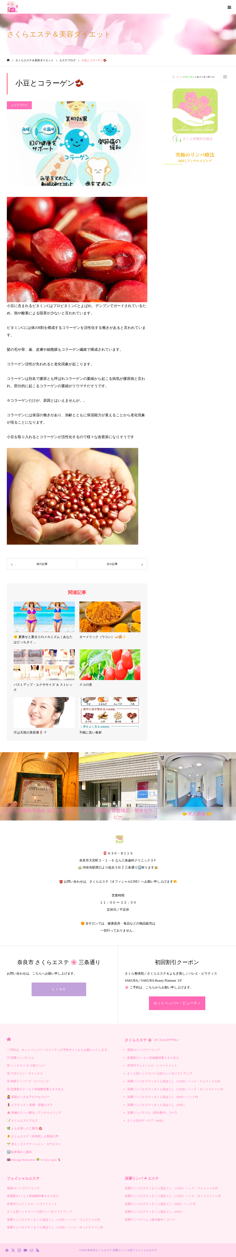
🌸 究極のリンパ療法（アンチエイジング (34, 1112)
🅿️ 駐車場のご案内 (19, 1152)
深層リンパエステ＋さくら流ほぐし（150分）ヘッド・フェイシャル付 (173, 1081)
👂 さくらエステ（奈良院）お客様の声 (32, 1136)
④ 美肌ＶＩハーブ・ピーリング (28, 1081)
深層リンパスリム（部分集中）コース (152, 1112)
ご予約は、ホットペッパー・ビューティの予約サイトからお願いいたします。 (58, 1049)
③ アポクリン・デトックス (25, 1073)
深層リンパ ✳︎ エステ (142, 1178)
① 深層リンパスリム (20, 1057)
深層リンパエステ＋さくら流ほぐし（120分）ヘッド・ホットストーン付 (175, 1089)
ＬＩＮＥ (59, 989)
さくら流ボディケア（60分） (146, 1120)
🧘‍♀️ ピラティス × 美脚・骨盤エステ (30, 1105)
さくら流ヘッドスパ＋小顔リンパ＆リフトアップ (159, 1073)
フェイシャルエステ (23, 1178)
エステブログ (19, 105)
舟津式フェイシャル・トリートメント (152, 1065)
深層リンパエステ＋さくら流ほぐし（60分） (156, 1105)
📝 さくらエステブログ (22, 1120)
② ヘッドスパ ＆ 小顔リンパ (26, 1065)
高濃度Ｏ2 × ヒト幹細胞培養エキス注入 (153, 1057)
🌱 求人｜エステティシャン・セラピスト (34, 1144)
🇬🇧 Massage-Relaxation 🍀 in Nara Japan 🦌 (34, 1159)
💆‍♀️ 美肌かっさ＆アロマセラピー (28, 1097)
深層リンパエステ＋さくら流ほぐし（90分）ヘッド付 (162, 1097)
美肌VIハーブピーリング (143, 1049)
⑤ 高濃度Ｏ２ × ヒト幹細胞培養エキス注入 (35, 1089)
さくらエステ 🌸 (152, 1040)
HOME (9, 1039)
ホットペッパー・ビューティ (177, 1003)
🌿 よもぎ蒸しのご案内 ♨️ (24, 1128)
